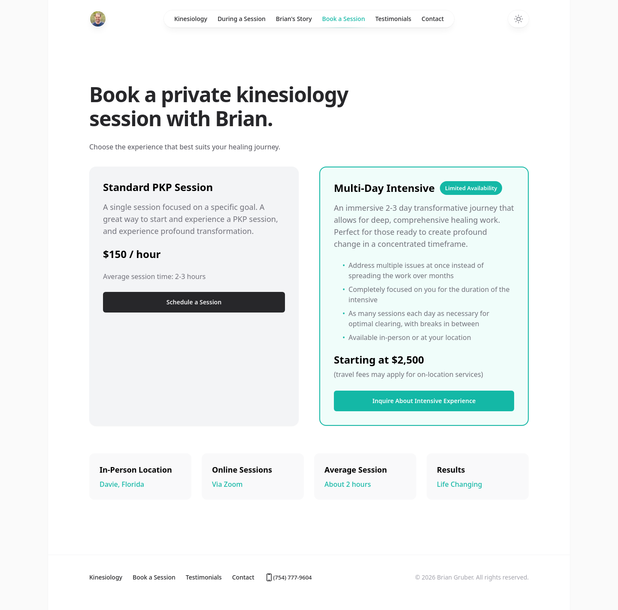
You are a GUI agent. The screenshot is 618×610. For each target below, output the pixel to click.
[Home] (98, 19)
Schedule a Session (194, 302)
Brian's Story (294, 19)
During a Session (242, 19)
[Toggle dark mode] (518, 18)
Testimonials (393, 19)
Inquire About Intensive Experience (424, 401)
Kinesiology (190, 19)
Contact (432, 19)
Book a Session (344, 21)
